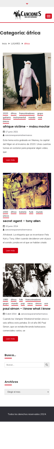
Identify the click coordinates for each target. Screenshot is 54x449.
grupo (40, 113)
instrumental (19, 117)
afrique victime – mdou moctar (26, 126)
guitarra (7, 117)
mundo (32, 117)
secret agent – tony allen (21, 221)
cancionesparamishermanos (18, 135)
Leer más (10, 160)
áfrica (13, 113)
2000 (5, 212)
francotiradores (27, 113)
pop (23, 303)
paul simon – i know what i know (26, 309)
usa (46, 303)
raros (30, 303)
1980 (5, 299)
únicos (6, 121)
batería (22, 212)
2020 (5, 113)
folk (21, 299)
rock (40, 117)
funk (31, 212)
